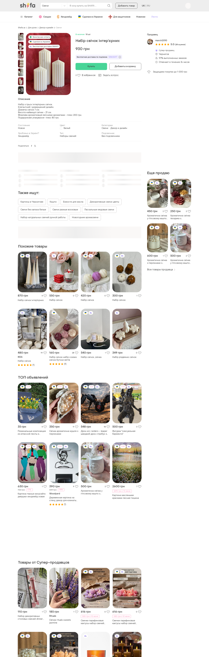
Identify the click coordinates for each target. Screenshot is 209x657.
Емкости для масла (73, 201)
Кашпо (53, 201)
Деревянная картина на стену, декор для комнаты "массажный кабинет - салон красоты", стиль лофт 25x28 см (63, 499)
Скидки (45, 17)
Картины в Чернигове (32, 201)
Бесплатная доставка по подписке (99, 57)
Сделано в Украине (90, 17)
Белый (67, 128)
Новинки (140, 16)
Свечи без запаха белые (33, 209)
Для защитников (119, 17)
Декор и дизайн (46, 27)
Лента (154, 16)
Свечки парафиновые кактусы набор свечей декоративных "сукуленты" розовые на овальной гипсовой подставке (126, 622)
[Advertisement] (169, 122)
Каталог (26, 16)
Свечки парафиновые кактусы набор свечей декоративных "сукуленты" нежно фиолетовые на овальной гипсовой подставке (94, 622)
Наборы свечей (68, 136)
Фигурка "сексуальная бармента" (123, 432)
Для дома (32, 27)
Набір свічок (55, 300)
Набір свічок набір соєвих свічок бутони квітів (63, 358)
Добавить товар (126, 5)
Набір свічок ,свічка (91, 357)
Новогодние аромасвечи (85, 217)
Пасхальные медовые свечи (99, 209)
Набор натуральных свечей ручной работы (43, 217)
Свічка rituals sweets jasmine (60, 621)
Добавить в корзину (125, 66)
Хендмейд (64, 17)
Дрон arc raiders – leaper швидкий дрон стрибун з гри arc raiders (94, 432)
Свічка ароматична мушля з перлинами (63, 432)
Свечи (59, 27)
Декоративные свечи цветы (104, 201)
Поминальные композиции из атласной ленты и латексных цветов (32, 432)
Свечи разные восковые (65, 209)
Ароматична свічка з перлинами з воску (157, 261)
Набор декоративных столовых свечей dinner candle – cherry (30, 617)
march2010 (161, 40)
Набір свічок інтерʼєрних (31, 300)
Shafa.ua (21, 27)
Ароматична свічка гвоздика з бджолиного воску (180, 217)
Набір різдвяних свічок (124, 357)
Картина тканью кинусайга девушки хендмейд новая (31, 495)
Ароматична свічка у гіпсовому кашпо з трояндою (180, 261)
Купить (91, 66)
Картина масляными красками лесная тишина (125, 496)
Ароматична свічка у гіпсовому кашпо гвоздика (157, 217)
